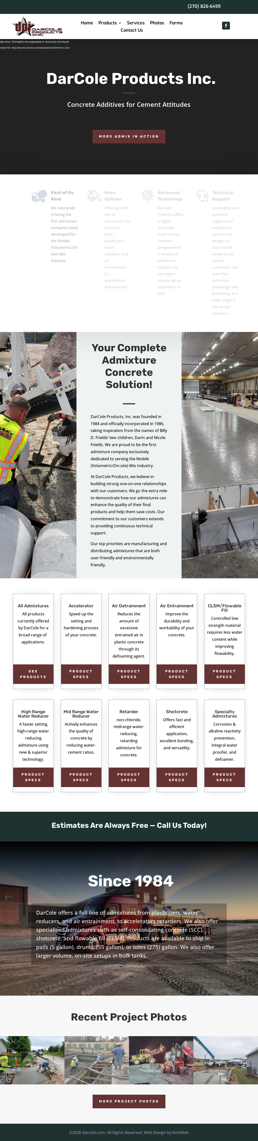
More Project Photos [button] (129, 1101)
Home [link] (87, 23)
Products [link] (107, 23)
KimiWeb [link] (180, 1132)
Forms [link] (176, 23)
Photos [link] (157, 23)
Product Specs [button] (81, 674)
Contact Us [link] (132, 31)
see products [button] (33, 674)
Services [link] (136, 23)
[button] (226, 26)
